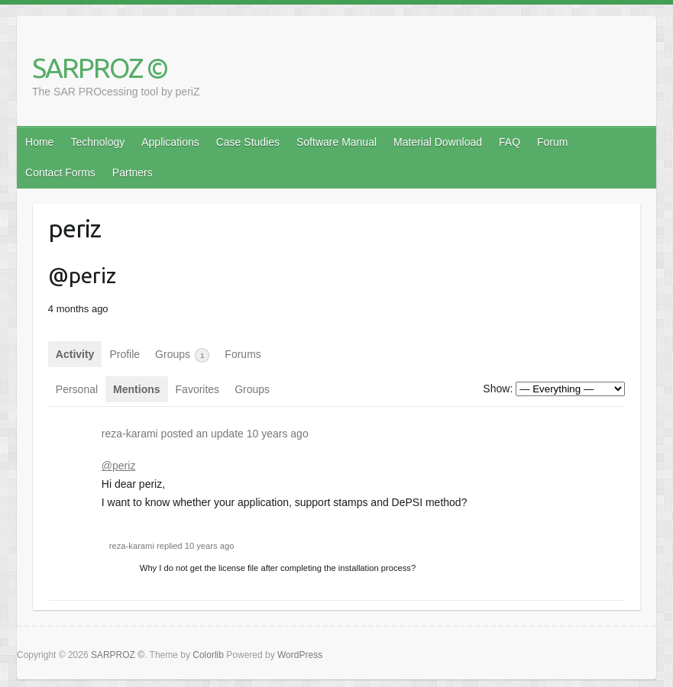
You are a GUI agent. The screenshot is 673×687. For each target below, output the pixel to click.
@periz (119, 466)
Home (39, 142)
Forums (242, 354)
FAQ (509, 142)
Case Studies (248, 142)
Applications (170, 142)
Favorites (198, 389)
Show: (498, 388)
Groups (182, 355)
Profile (124, 354)
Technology (97, 142)
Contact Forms (60, 172)
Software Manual (336, 142)
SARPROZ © (99, 67)
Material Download (437, 142)
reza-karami (130, 433)
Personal (77, 389)
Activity (75, 354)
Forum (552, 142)
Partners (132, 172)
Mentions (136, 389)
